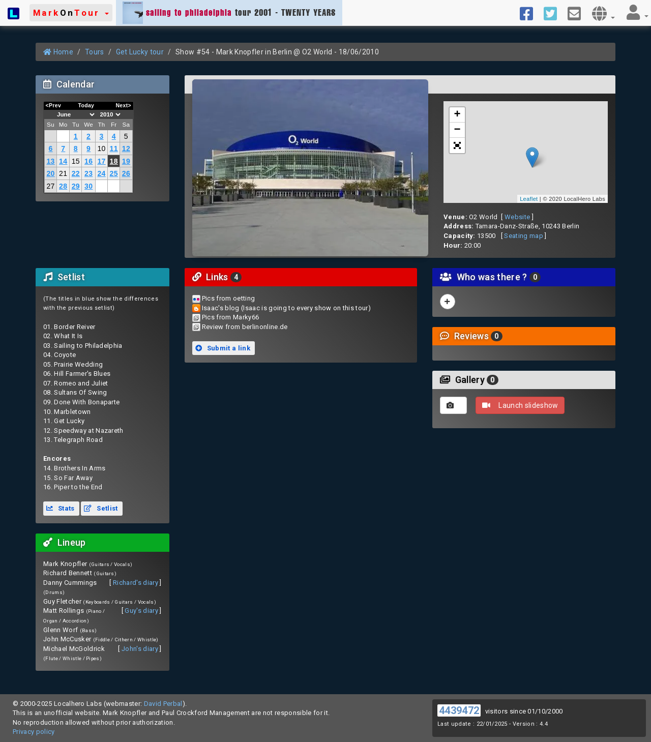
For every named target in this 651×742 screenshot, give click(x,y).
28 (63, 186)
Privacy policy (34, 731)
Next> (123, 105)
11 (114, 148)
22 (76, 173)
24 (101, 173)
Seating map (523, 236)
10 (101, 148)
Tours (94, 52)
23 (88, 173)
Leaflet (529, 199)
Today (86, 105)
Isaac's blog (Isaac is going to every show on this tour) (286, 308)
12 (126, 148)
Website (517, 217)
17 (101, 161)
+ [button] (457, 115)
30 (88, 186)
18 (114, 161)
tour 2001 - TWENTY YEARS (229, 13)
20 (50, 173)
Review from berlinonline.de (245, 327)
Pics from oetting (228, 298)
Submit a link (222, 348)
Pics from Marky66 (230, 317)
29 (76, 186)
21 (63, 173)
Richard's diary (135, 582)
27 (50, 186)
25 (114, 173)
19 (126, 161)
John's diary (140, 648)
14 (63, 161)
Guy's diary (141, 610)
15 (76, 161)
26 (126, 173)
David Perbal (163, 703)
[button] (70, 12)
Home (58, 52)
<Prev (54, 105)
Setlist (100, 508)
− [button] (457, 130)
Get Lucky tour (140, 52)
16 (88, 161)
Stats (60, 508)
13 (50, 161)
